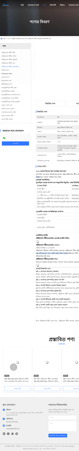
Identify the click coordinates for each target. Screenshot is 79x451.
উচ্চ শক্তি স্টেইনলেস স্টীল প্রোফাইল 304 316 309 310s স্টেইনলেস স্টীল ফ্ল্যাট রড (46, 380)
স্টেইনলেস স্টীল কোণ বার (48, 321)
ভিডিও (62, 5)
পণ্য (44, 5)
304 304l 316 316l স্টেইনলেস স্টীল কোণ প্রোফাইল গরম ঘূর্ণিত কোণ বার (16, 380)
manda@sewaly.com (13, 428)
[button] (13, 367)
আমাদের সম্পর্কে (33, 5)
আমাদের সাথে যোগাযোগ (57, 435)
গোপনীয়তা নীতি (9, 446)
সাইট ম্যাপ (19, 446)
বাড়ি (22, 5)
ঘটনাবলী (53, 5)
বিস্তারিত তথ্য (50, 104)
